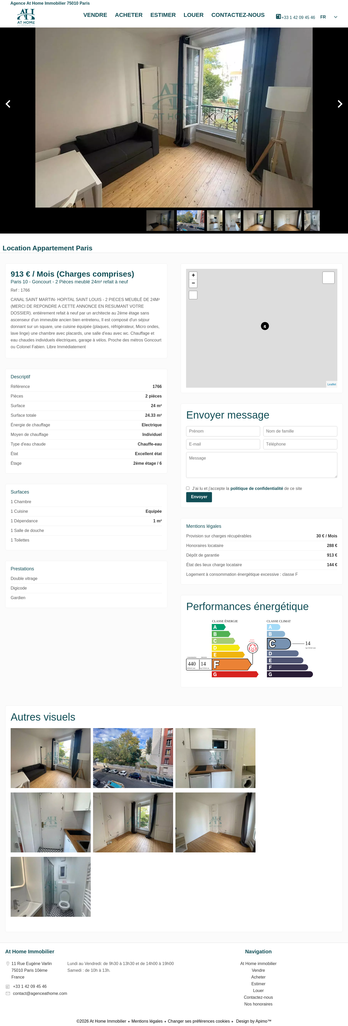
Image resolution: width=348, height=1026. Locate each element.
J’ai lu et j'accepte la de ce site (247, 488)
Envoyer (199, 497)
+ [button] (193, 276)
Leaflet (331, 384)
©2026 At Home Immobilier (101, 1021)
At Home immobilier (26, 17)
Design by (253, 1021)
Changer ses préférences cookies (199, 1021)
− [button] (193, 284)
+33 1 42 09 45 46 (298, 17)
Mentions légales (147, 1021)
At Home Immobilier (29, 951)
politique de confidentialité (257, 488)
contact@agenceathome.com (40, 993)
